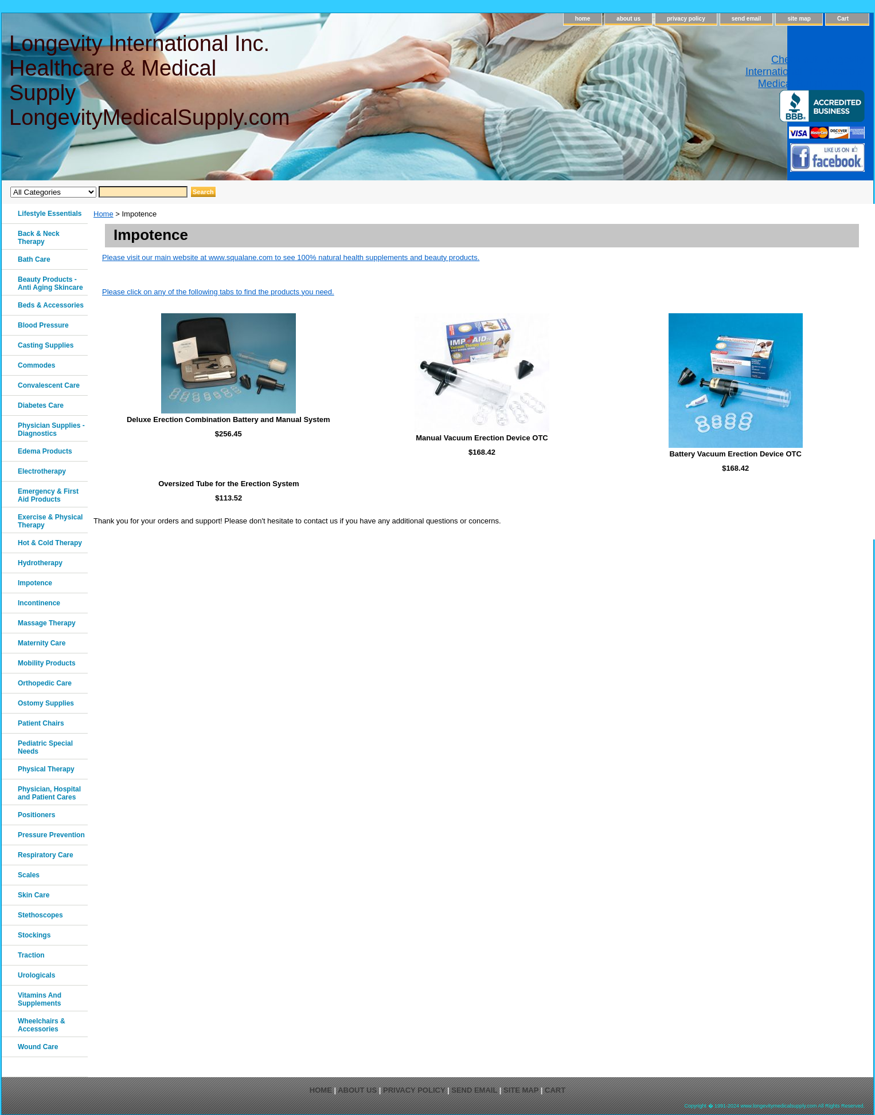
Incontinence (39, 603)
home (583, 18)
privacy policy (686, 18)
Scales (29, 875)
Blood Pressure (43, 325)
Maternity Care (41, 643)
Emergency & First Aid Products (48, 495)
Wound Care (38, 1047)
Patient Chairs (41, 723)
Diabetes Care (41, 405)
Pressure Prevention (51, 835)
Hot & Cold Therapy (50, 543)
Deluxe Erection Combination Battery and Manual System (228, 419)
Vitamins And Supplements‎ (39, 999)
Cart (843, 18)
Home (103, 214)
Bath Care (34, 259)
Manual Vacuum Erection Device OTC (482, 438)
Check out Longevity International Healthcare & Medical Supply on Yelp (805, 71)
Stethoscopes (40, 915)
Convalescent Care (49, 385)
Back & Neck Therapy (39, 238)
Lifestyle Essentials (49, 214)
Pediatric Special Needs (45, 747)
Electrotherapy (42, 471)
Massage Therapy (47, 623)
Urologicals (36, 975)
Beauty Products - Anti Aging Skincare (50, 283)
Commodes (36, 365)
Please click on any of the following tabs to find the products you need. (218, 291)
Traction (31, 955)
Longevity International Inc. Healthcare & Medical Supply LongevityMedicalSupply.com (148, 80)
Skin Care (33, 895)
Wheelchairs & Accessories (41, 1025)
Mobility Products (47, 663)
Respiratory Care (45, 855)
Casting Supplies (45, 345)
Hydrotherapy (40, 563)
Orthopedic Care (45, 683)
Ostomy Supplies (46, 703)
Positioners (36, 815)
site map (799, 18)
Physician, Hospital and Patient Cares (49, 793)
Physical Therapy (46, 769)
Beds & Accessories (51, 305)
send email (746, 18)
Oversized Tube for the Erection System (228, 483)
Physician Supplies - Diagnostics (51, 429)
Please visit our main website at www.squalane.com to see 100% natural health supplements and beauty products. (290, 257)
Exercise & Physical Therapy (50, 521)
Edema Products (45, 451)
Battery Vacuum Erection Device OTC (735, 454)
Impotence (35, 583)
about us (628, 18)
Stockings (34, 935)
